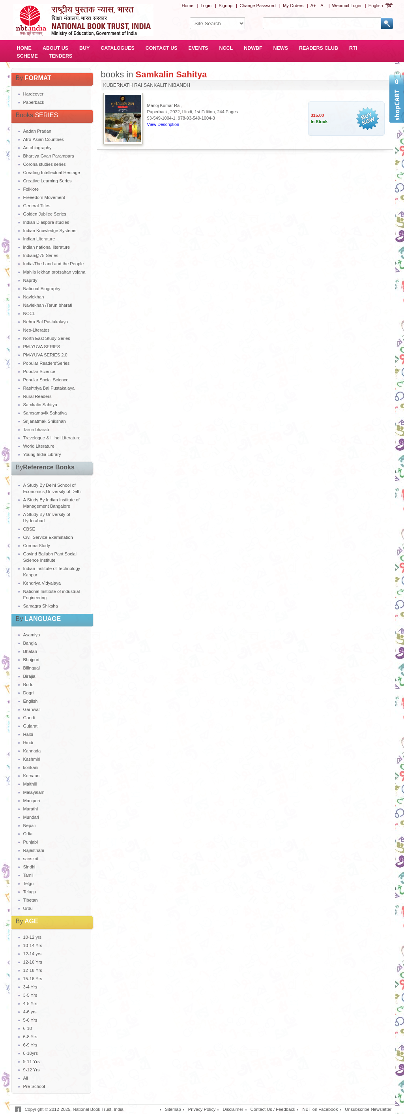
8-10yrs (30, 1053)
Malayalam (34, 792)
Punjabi (30, 842)
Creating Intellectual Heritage (51, 172)
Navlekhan (33, 296)
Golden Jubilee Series (44, 214)
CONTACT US (162, 48)
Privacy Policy (202, 1109)
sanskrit (31, 858)
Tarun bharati (36, 429)
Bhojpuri (31, 659)
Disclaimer (233, 1109)
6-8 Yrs (30, 1036)
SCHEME (27, 56)
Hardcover (33, 94)
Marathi (30, 808)
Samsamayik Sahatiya (45, 413)
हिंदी (389, 5)
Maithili (30, 784)
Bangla (30, 643)
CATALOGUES (117, 48)
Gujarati (31, 726)
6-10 (27, 1028)
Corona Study (36, 545)
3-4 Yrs (30, 987)
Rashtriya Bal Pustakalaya (49, 388)
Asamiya (31, 634)
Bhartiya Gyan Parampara (48, 156)
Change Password (257, 5)
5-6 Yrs (30, 1020)
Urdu (28, 908)
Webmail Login (346, 5)
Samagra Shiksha (40, 606)
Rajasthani (33, 850)
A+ (313, 5)
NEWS (280, 48)
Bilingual (31, 668)
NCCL (226, 48)
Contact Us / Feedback (273, 1109)
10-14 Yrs (32, 945)
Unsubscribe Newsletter (368, 1109)
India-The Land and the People (53, 263)
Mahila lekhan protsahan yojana (54, 272)
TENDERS (61, 56)
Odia (28, 833)
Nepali (29, 825)
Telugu (29, 891)
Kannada (32, 750)
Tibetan (30, 900)
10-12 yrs (32, 937)
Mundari (31, 817)
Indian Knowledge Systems (50, 230)
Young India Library (42, 454)
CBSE (29, 529)
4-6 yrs (30, 1011)
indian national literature (46, 247)
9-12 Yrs (31, 1069)
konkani (31, 767)
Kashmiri (32, 759)
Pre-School (34, 1086)
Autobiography (37, 147)
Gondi (29, 717)
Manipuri (31, 800)
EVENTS (198, 48)
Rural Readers (37, 396)
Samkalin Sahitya (40, 404)
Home (187, 5)
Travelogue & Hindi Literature (51, 437)
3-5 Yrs (30, 995)
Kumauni (32, 775)
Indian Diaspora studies (46, 222)
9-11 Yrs (31, 1061)
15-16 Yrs (32, 978)
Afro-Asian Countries (43, 139)
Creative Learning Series (47, 180)
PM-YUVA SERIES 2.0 (45, 355)
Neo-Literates (36, 330)
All (25, 1078)
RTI (353, 48)
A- (322, 5)
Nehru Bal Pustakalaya (45, 321)
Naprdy (30, 280)
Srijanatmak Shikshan (44, 421)
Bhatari (30, 651)
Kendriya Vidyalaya (42, 583)
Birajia (29, 676)
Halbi (28, 734)
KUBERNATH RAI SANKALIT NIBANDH (147, 85)
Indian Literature (39, 238)
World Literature (38, 446)
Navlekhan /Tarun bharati (47, 305)
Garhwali (32, 709)
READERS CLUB (318, 48)
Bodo (28, 684)
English (375, 5)
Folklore (31, 189)
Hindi (28, 742)
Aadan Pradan (37, 131)
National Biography (42, 288)
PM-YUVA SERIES (41, 346)
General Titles (36, 205)
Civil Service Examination (48, 537)
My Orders (293, 5)
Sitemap (173, 1109)
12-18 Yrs (32, 970)
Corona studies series (44, 164)
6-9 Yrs (30, 1045)
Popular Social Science (46, 379)
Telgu (28, 883)
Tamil (28, 875)
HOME (24, 48)
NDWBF (253, 48)
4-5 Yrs (30, 1003)
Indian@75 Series (40, 255)
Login (206, 5)
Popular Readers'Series (46, 363)
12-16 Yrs (32, 962)
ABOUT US (55, 48)
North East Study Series (46, 338)
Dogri (28, 692)
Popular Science (39, 371)
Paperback (34, 102)
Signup (225, 5)
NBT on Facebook (320, 1109)
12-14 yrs (32, 953)
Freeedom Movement (44, 197)
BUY (84, 48)
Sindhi (29, 867)
